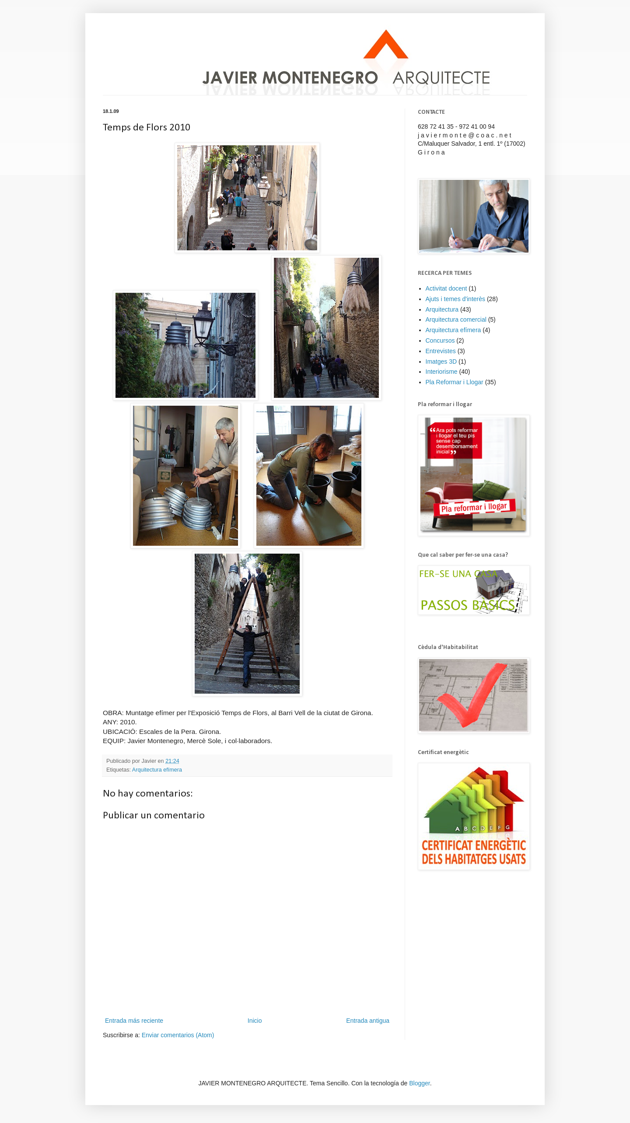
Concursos (440, 340)
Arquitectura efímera (157, 770)
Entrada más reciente (134, 1020)
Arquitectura (442, 309)
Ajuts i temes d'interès (456, 298)
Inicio (255, 1020)
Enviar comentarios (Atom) (178, 1035)
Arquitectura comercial (456, 319)
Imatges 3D (441, 361)
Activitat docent (446, 288)
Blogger (419, 1083)
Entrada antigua (367, 1020)
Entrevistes (441, 350)
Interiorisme (442, 371)
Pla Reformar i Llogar (454, 382)
